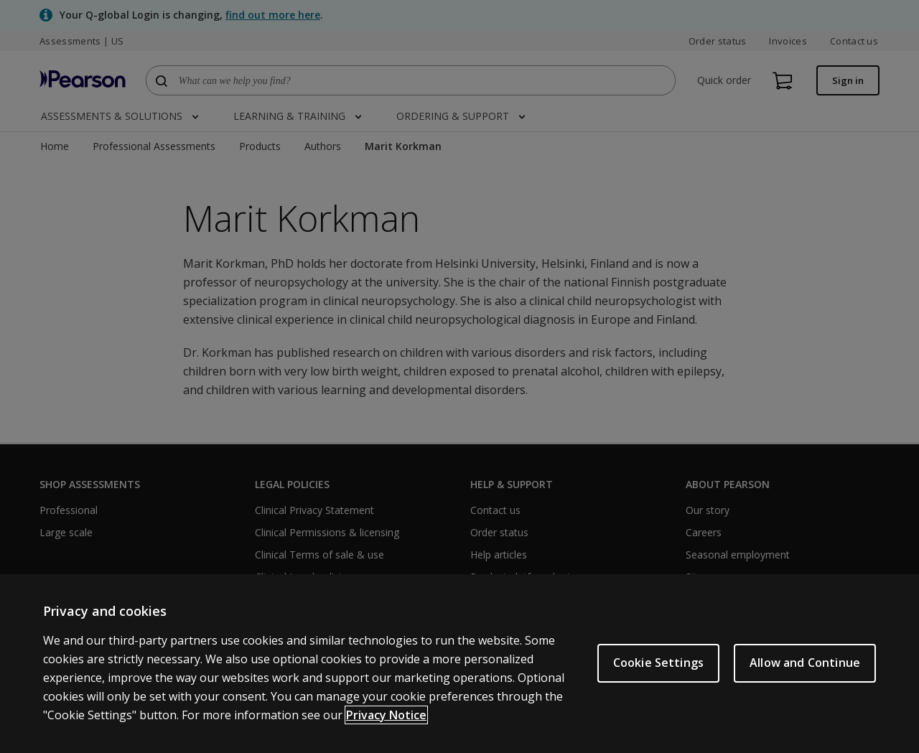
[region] (459, 663)
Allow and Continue (805, 662)
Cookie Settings (658, 662)
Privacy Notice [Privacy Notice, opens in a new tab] (386, 715)
